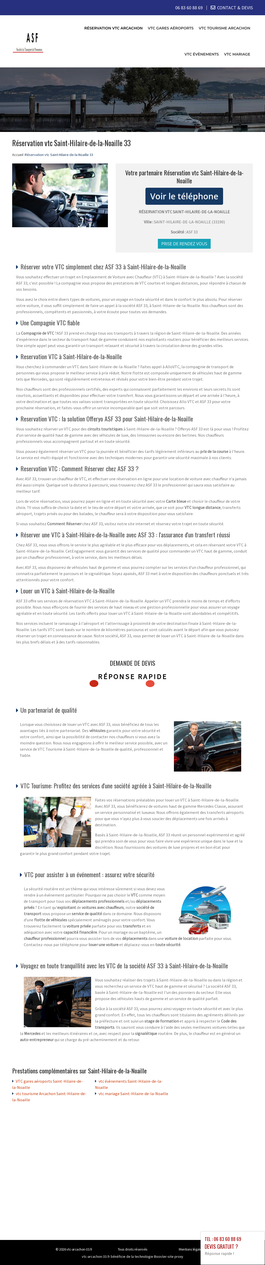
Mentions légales (191, 1249)
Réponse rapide (132, 676)
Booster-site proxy (168, 1256)
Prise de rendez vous (184, 244)
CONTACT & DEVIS (235, 8)
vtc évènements (202, 54)
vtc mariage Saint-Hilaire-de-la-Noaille (133, 1093)
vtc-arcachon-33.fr (79, 1249)
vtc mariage (237, 54)
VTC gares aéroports (171, 28)
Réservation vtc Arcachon (113, 28)
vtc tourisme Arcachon (224, 28)
